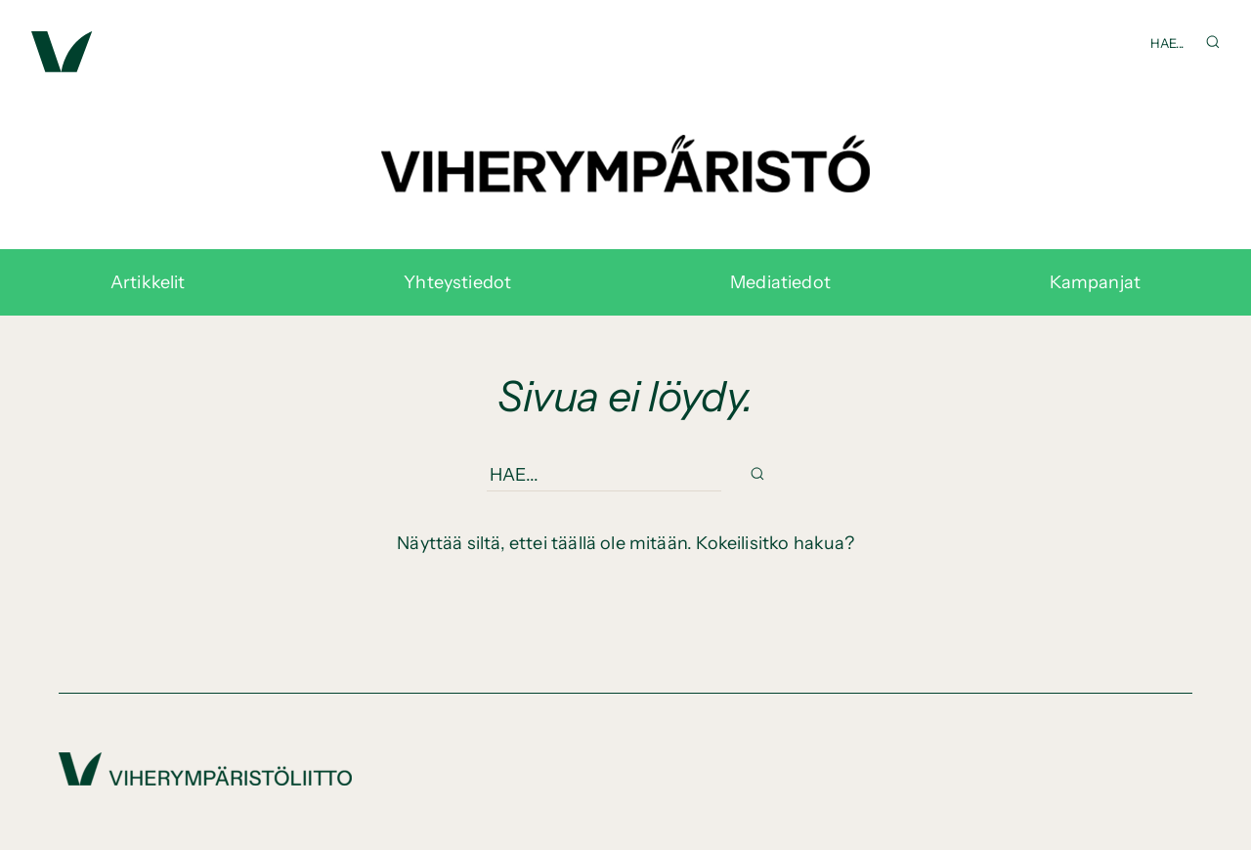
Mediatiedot (780, 282)
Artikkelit (148, 282)
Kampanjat (1096, 282)
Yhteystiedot (457, 282)
